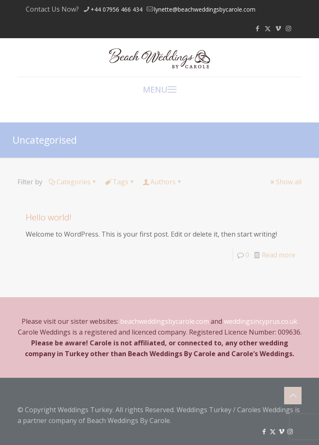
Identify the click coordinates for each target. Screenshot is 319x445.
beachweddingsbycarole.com (164, 321)
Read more (278, 254)
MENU (160, 89)
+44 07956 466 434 (116, 9)
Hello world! (48, 217)
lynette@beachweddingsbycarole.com (204, 9)
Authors (162, 181)
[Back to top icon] (293, 395)
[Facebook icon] (257, 28)
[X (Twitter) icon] (268, 28)
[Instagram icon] (288, 28)
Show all (285, 181)
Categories (73, 181)
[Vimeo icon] (278, 28)
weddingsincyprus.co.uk (260, 321)
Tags (120, 181)
